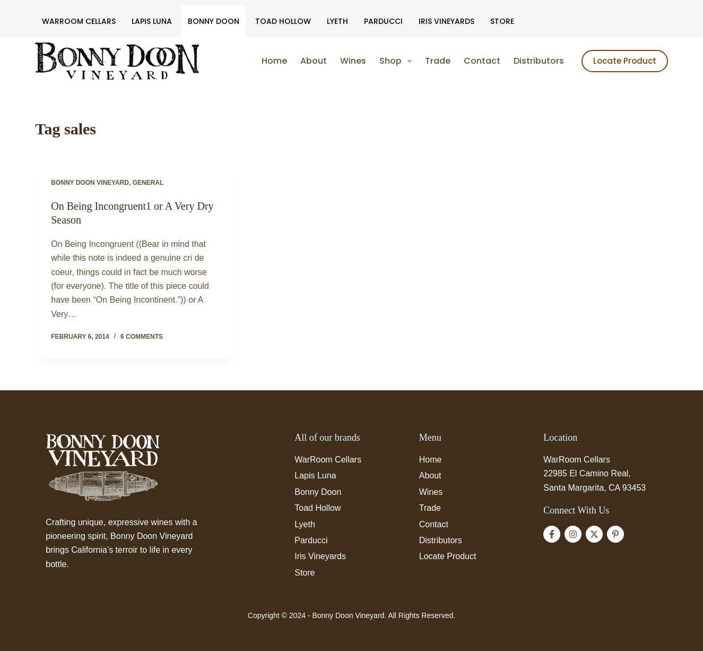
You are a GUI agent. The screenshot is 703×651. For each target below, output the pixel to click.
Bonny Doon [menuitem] (213, 21)
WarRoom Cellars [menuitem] (79, 21)
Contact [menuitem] (482, 61)
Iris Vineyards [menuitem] (446, 21)
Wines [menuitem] (353, 61)
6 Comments (141, 336)
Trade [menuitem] (437, 61)
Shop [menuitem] (397, 61)
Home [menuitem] (274, 61)
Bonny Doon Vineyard (90, 182)
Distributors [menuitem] (539, 61)
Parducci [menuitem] (383, 21)
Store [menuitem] (502, 21)
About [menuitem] (313, 61)
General (148, 182)
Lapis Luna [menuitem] (152, 21)
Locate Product (624, 60)
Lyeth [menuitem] (337, 21)
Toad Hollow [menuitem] (283, 21)
